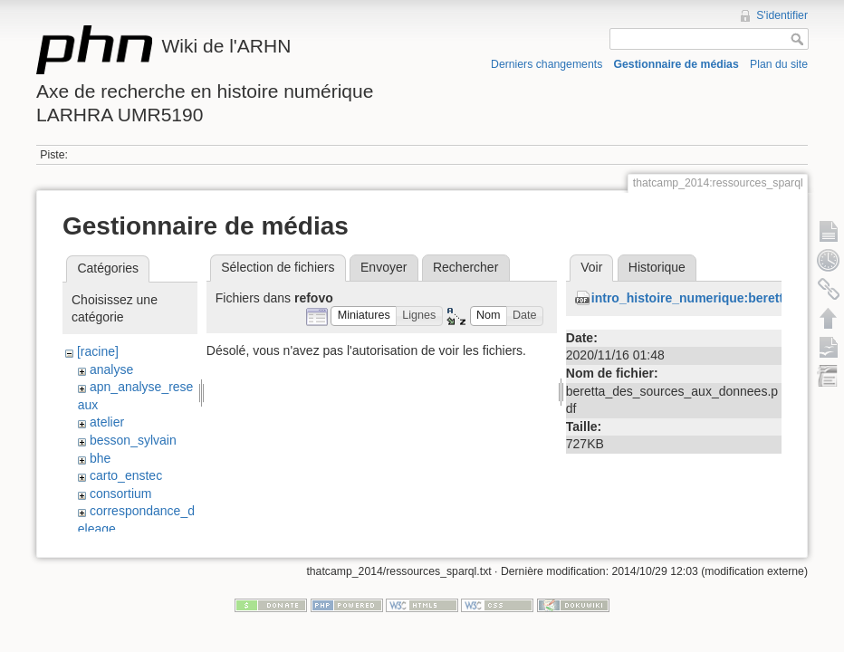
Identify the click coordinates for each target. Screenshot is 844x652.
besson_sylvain (133, 440)
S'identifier (782, 15)
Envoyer (383, 267)
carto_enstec (126, 475)
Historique (657, 267)
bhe (100, 458)
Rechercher (465, 267)
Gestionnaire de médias (676, 64)
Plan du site (779, 64)
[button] (364, 316)
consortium (120, 493)
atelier (107, 422)
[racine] (98, 351)
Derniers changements (546, 64)
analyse (111, 369)
